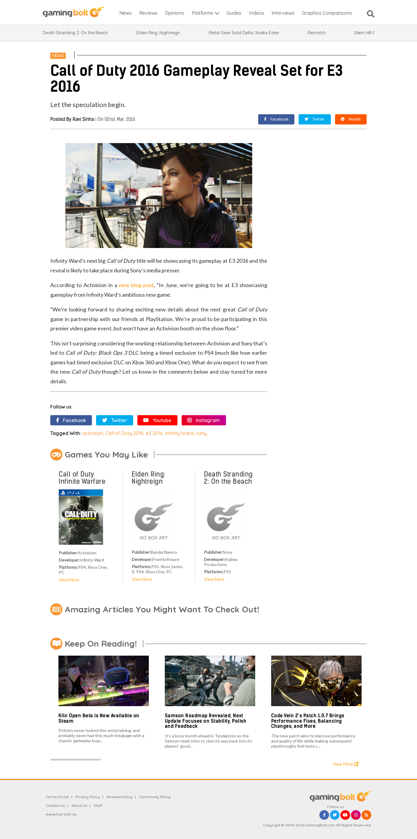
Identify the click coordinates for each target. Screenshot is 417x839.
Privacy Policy (88, 797)
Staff (98, 805)
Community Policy (155, 797)
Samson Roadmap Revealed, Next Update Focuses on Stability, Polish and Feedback (205, 721)
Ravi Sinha (83, 119)
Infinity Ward (179, 433)
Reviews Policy (120, 797)
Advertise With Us (61, 814)
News (58, 55)
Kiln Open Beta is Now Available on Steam (99, 718)
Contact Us (55, 805)
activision (92, 433)
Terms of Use (57, 797)
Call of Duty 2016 (124, 433)
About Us (79, 805)
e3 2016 (154, 433)
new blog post (136, 285)
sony (201, 433)
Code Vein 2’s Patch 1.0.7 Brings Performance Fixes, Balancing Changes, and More (307, 721)
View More (69, 579)
